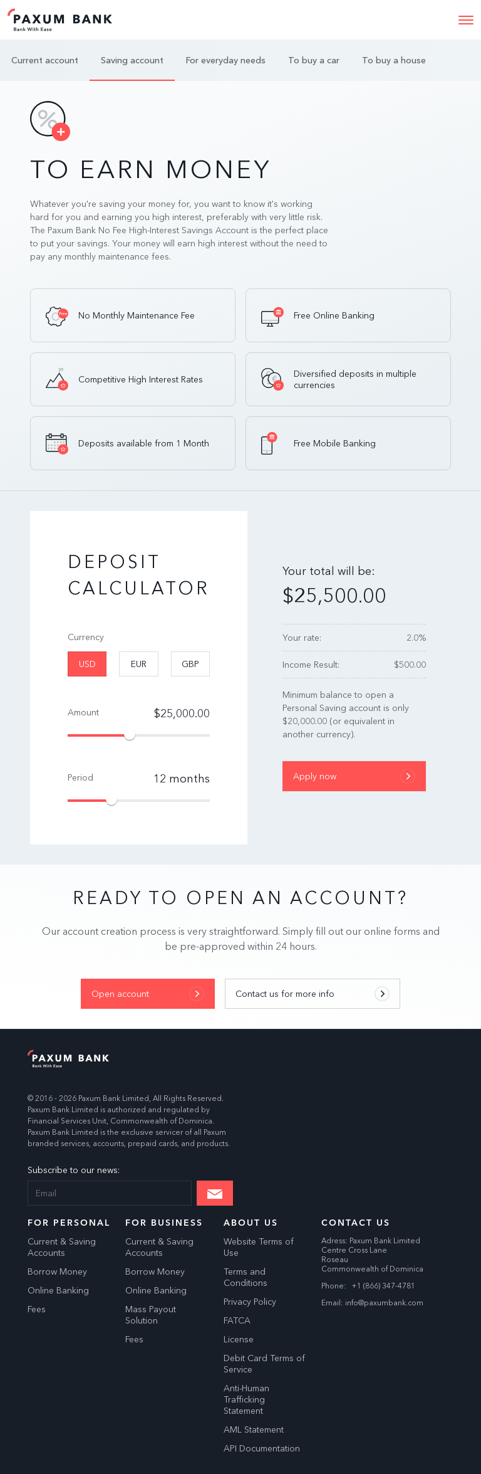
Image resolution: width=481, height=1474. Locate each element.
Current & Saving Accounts (62, 1247)
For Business (164, 1222)
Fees (37, 1309)
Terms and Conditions (245, 1277)
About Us (251, 1222)
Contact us (355, 1222)
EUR (139, 664)
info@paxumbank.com (384, 1302)
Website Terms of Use (259, 1247)
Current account (44, 60)
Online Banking (58, 1290)
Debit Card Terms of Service (264, 1363)
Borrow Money (57, 1271)
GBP (190, 664)
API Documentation (262, 1448)
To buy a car (313, 60)
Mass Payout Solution (150, 1314)
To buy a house (394, 60)
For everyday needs (226, 60)
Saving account (132, 60)
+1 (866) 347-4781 (383, 1285)
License (239, 1339)
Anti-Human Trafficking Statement (246, 1399)
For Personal (69, 1222)
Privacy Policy (250, 1301)
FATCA (237, 1320)
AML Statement (254, 1429)
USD (87, 664)
